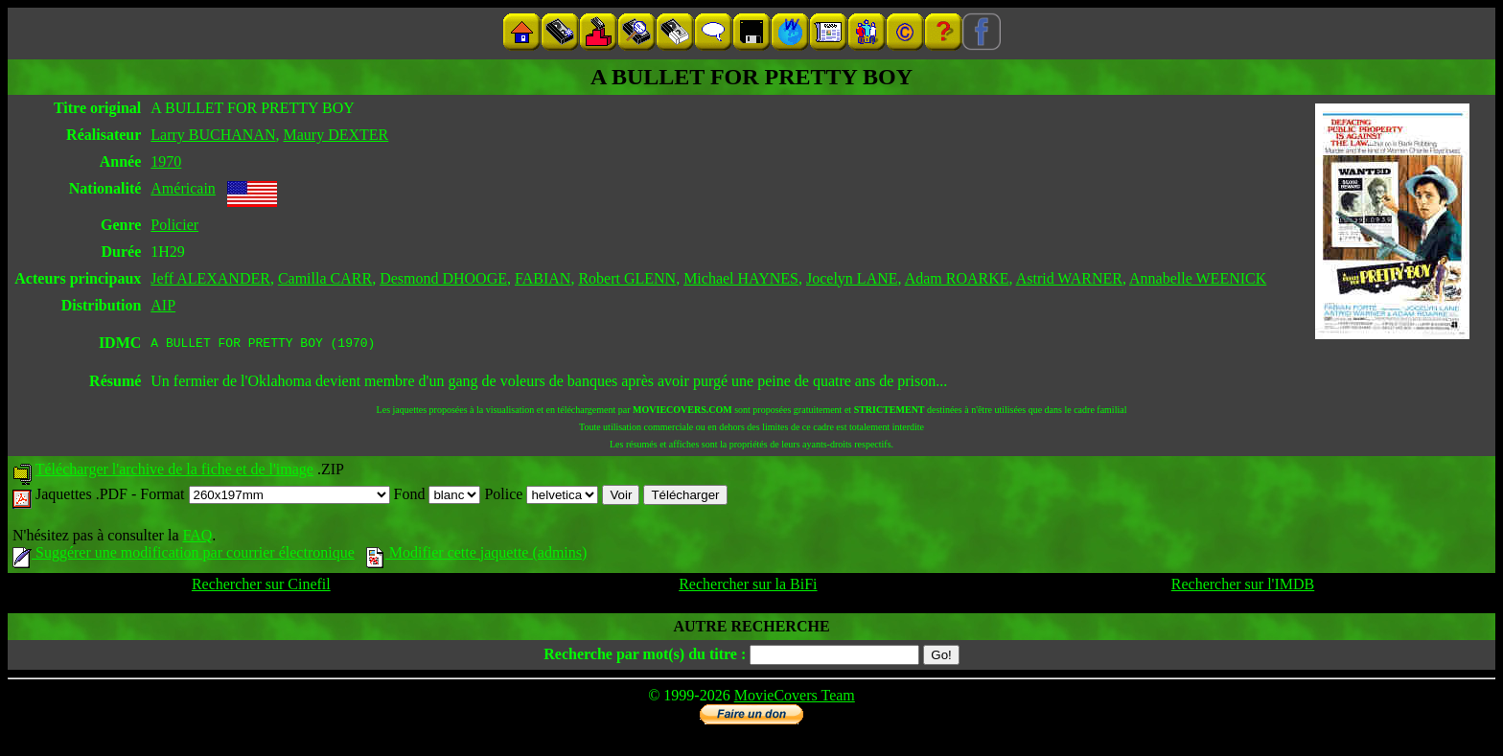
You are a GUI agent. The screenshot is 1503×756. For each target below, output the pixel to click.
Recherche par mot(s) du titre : (644, 657)
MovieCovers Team (794, 698)
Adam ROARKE (957, 278)
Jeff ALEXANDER (210, 278)
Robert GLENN (627, 278)
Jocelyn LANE (852, 278)
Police (541, 497)
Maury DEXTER (336, 134)
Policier (174, 225)
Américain (183, 188)
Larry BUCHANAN (212, 134)
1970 (165, 161)
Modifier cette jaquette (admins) (477, 555)
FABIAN (542, 278)
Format (264, 497)
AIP (162, 305)
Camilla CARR (325, 278)
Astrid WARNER (1069, 278)
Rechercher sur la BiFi (748, 587)
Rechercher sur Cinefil (261, 587)
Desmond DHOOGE (443, 278)
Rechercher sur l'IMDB (1243, 587)
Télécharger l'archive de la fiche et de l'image (174, 472)
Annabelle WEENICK (1197, 278)
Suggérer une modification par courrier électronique (183, 555)
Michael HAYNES (740, 278)
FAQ (197, 538)
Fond (437, 497)
